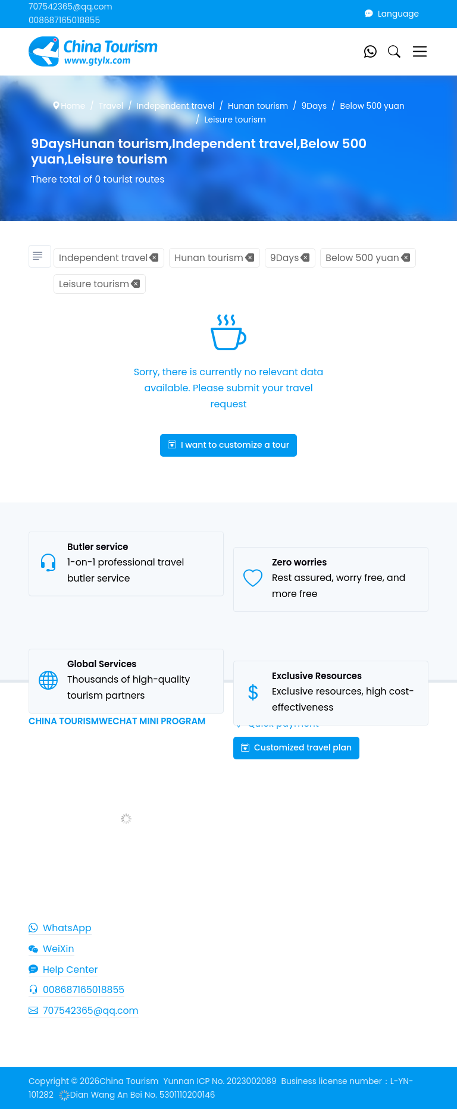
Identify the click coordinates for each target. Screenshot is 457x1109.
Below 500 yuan (372, 106)
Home (68, 106)
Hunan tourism (258, 106)
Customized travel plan (296, 747)
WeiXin (51, 949)
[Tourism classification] (40, 256)
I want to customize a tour (228, 445)
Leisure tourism (235, 119)
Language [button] (392, 14)
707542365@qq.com (70, 6)
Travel (111, 106)
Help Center (63, 969)
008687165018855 (64, 20)
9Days (314, 106)
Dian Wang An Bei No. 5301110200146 (136, 1095)
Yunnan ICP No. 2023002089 (219, 1081)
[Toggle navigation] (419, 51)
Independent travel (176, 106)
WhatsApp (60, 928)
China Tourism (128, 1081)
